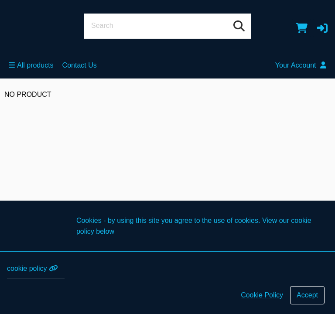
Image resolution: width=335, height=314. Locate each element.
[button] (322, 28)
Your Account (300, 65)
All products (31, 65)
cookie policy (32, 268)
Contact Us (79, 65)
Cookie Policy (262, 295)
